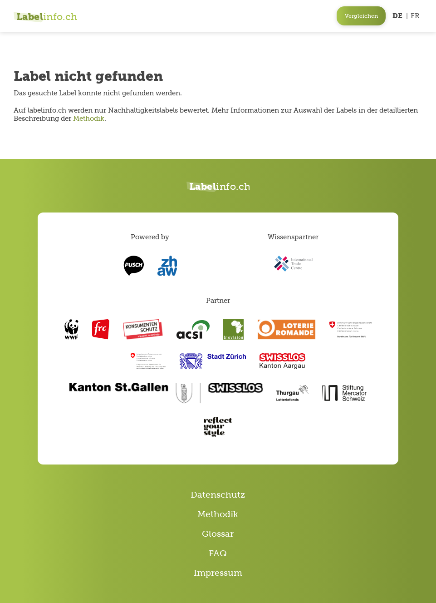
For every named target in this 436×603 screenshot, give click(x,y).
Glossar (218, 534)
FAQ (218, 553)
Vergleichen (361, 16)
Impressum (218, 573)
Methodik (88, 118)
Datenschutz (218, 494)
